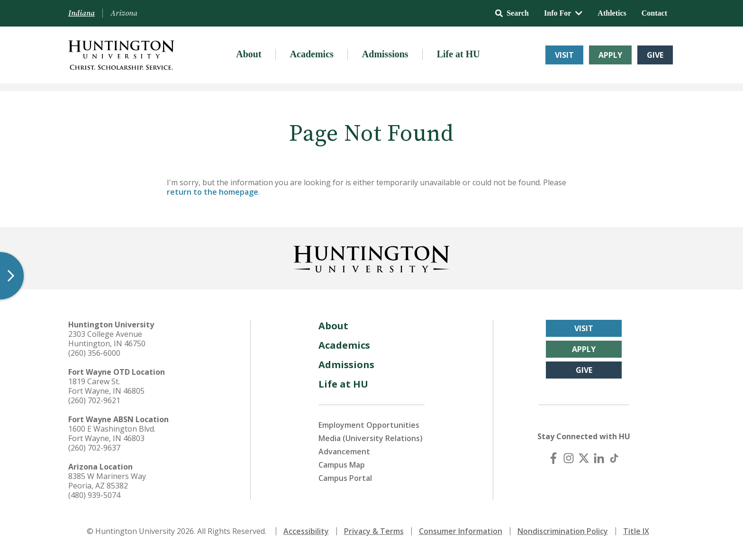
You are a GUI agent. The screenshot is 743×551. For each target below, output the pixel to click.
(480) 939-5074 (94, 495)
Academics (312, 54)
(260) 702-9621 (94, 400)
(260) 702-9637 (94, 448)
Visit (564, 55)
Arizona (123, 13)
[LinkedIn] (599, 458)
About (248, 54)
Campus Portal (345, 478)
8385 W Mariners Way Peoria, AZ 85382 (107, 481)
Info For (563, 13)
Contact (654, 13)
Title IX (636, 531)
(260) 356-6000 (94, 353)
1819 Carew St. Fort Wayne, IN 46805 (106, 386)
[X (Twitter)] (583, 458)
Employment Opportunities (368, 425)
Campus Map (341, 465)
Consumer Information (460, 531)
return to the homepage (212, 192)
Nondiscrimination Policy (562, 531)
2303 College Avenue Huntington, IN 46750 (106, 339)
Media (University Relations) (370, 438)
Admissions (385, 54)
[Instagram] (568, 458)
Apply (610, 55)
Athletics (612, 13)
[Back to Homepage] (371, 257)
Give (655, 55)
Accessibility (306, 531)
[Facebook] (553, 458)
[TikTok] (614, 458)
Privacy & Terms (374, 531)
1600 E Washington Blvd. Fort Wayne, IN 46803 (111, 433)
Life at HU (458, 54)
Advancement (344, 451)
